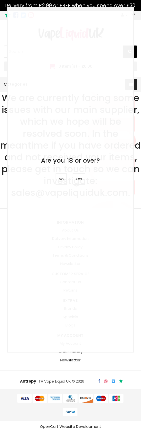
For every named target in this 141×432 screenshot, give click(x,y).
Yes (79, 179)
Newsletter (70, 360)
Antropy (28, 381)
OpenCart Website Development (70, 426)
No (61, 179)
